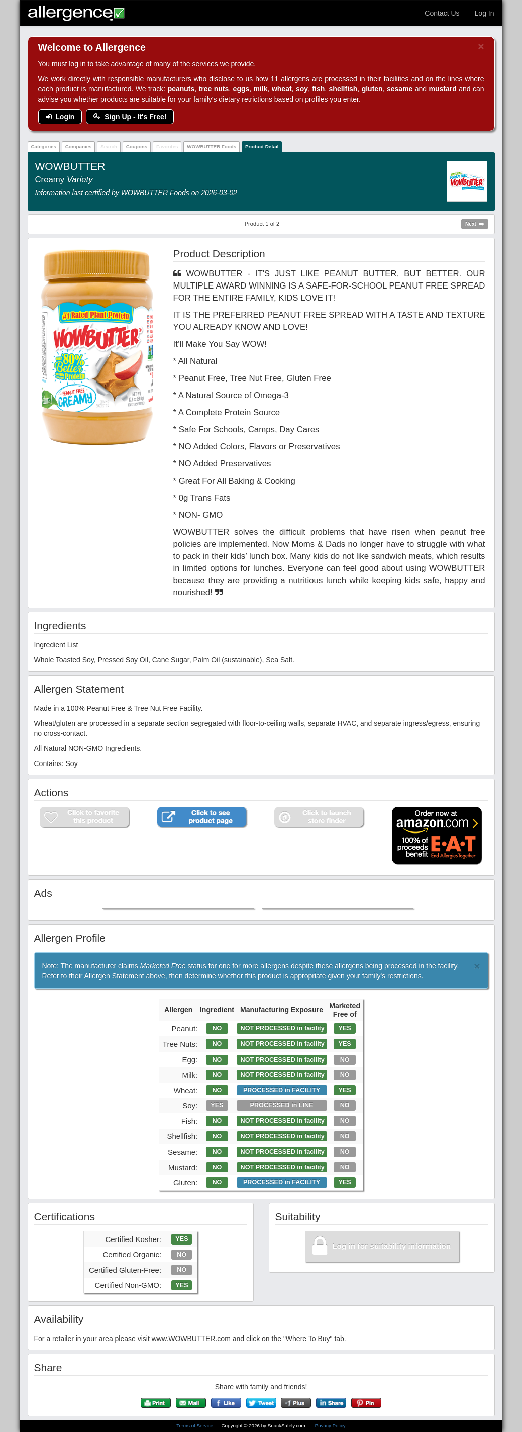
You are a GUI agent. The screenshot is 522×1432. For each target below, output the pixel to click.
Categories (43, 146)
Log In (484, 13)
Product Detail (261, 146)
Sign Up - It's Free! (129, 117)
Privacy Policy (330, 1425)
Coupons (136, 146)
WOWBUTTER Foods (211, 146)
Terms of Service (195, 1425)
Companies (78, 146)
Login (60, 117)
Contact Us (442, 13)
